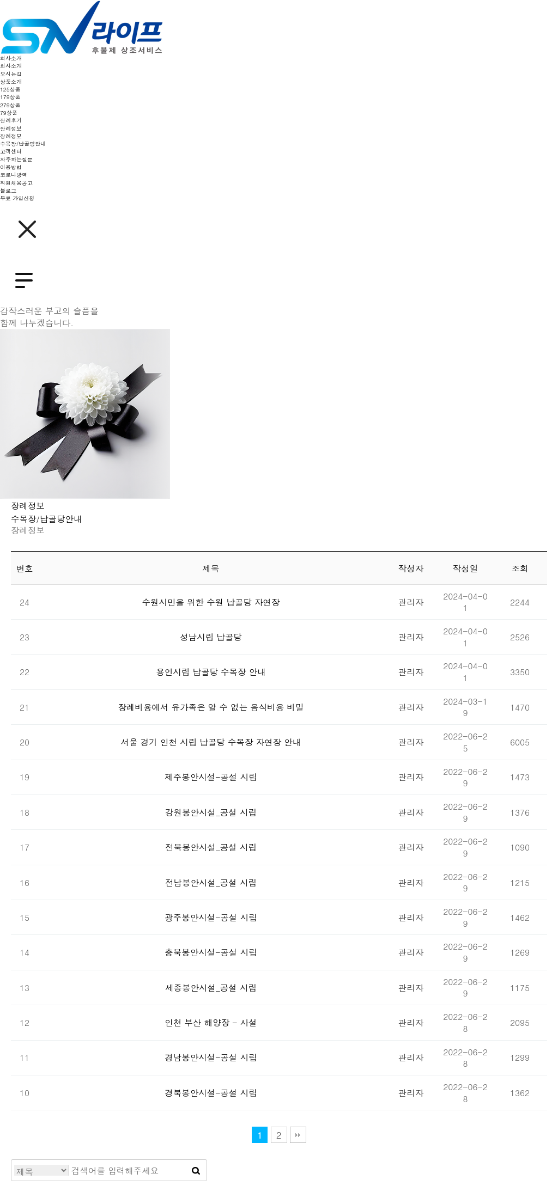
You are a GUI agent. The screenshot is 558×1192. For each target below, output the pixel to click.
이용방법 (11, 167)
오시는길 (11, 74)
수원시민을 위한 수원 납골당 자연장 (211, 602)
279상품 (10, 105)
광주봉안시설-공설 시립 (211, 917)
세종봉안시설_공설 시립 (211, 987)
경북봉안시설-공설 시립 (211, 1092)
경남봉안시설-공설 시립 (211, 1057)
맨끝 (298, 1135)
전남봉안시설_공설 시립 (211, 882)
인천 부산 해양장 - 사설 (211, 1022)
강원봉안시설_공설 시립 (211, 812)
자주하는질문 (16, 159)
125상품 (10, 89)
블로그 (8, 190)
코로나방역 (13, 175)
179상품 (10, 97)
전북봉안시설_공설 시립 (211, 847)
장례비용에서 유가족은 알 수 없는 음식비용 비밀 (211, 707)
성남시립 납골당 (211, 637)
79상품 (8, 113)
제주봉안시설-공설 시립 (211, 777)
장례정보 (11, 128)
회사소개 (11, 58)
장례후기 (11, 120)
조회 (520, 568)
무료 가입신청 (17, 198)
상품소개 (11, 81)
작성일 (465, 568)
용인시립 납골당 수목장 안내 (211, 671)
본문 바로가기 (0, 0)
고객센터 (11, 151)
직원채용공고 (16, 183)
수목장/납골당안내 (23, 144)
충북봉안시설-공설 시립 (211, 952)
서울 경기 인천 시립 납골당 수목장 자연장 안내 (211, 742)
